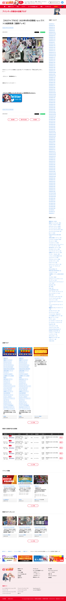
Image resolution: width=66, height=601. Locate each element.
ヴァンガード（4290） (53, 241)
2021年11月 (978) (52, 114)
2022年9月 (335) (52, 97)
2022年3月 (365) (52, 107)
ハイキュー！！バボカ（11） (54, 332)
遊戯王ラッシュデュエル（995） (55, 223)
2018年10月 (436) (52, 176)
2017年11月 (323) (52, 194)
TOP (5, 551)
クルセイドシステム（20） (54, 327)
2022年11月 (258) (52, 94)
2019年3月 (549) (52, 168)
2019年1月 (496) (52, 171)
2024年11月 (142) (52, 54)
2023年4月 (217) (52, 85)
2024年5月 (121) (52, 64)
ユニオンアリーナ (7, 381)
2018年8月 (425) (52, 179)
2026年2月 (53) (52, 28)
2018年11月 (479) (52, 174)
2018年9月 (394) (52, 178)
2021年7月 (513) (52, 121)
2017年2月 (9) (51, 209)
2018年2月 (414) (52, 189)
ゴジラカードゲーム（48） (54, 260)
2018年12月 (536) (52, 173)
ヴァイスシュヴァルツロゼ (8, 367)
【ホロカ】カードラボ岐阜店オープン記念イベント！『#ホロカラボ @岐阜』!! (25, 489)
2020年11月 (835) (52, 134)
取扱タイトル (11, 6)
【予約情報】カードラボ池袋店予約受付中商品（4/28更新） (25, 412)
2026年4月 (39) (52, 25)
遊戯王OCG (6, 358)
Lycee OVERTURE (7, 393)
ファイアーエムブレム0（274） (55, 298)
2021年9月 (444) (52, 117)
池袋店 (4, 416)
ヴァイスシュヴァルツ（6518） (55, 228)
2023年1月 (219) (52, 91)
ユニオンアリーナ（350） (54, 257)
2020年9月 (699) (52, 137)
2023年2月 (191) (52, 89)
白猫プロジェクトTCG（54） (54, 337)
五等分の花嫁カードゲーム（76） (55, 237)
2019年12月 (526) (52, 153)
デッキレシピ (48, 6)
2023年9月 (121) (52, 77)
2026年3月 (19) (52, 27)
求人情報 (50, 568)
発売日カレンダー (36, 577)
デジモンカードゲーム (7, 384)
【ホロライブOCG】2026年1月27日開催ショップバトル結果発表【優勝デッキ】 (41, 530)
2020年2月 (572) (52, 149)
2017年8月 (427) (52, 199)
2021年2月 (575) (52, 129)
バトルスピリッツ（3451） (54, 242)
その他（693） (52, 340)
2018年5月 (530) (52, 184)
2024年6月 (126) (52, 62)
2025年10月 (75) (52, 35)
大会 (18, 6)
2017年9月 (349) (52, 198)
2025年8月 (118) (52, 39)
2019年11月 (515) (52, 154)
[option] (9, 558)
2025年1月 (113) (52, 50)
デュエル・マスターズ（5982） (55, 224)
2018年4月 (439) (52, 186)
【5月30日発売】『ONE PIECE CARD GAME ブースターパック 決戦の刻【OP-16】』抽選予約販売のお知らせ (41, 363)
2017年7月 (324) (52, 201)
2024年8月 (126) (52, 59)
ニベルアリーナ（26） (53, 272)
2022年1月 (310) (52, 111)
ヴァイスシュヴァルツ (7, 363)
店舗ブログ (25, 551)
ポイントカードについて (53, 570)
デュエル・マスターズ (7, 389)
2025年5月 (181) (52, 44)
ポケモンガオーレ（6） (53, 335)
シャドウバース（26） (53, 334)
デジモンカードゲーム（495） (55, 259)
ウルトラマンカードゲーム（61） (55, 250)
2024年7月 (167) (52, 60)
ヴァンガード (6, 372)
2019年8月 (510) (52, 159)
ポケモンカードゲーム (7, 361)
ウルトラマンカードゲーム (8, 394)
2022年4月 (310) (52, 106)
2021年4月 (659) (52, 126)
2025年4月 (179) (52, 45)
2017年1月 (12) (52, 211)
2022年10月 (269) (52, 96)
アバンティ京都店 (38, 416)
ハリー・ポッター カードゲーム (9, 408)
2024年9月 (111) (52, 57)
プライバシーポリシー (52, 575)
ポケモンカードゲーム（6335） (55, 226)
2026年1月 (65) (52, 30)
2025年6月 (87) (52, 42)
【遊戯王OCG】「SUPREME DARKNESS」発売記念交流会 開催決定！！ (41, 490)
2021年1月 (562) (52, 131)
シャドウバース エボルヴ (8, 374)
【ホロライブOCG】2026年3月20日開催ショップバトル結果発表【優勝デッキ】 (9, 530)
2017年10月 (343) (52, 196)
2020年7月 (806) (52, 141)
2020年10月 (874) (52, 136)
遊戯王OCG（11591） (53, 221)
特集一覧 (50, 574)
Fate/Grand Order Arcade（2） (55, 329)
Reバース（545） (52, 233)
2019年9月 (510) (52, 158)
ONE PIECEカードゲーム (8, 379)
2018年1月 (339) (52, 191)
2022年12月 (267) (52, 92)
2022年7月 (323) (52, 101)
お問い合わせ (10, 598)
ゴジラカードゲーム (7, 401)
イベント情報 (20, 572)
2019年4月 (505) (52, 166)
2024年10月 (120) (52, 55)
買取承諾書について (37, 575)
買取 (41, 6)
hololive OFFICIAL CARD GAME (8, 27)
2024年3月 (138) (52, 67)
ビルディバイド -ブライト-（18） (55, 264)
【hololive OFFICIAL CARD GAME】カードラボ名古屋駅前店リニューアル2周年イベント (9, 490)
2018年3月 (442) (52, 188)
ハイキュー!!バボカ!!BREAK (8, 405)
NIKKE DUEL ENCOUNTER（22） (55, 270)
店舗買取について (36, 572)
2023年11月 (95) (52, 74)
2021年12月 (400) (52, 112)
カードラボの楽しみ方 (32, 6)
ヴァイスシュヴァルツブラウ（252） (56, 229)
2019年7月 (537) (52, 161)
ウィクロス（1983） (53, 277)
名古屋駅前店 (6, 499)
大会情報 (19, 570)
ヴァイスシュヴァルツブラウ (8, 365)
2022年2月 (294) (52, 109)
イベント (23, 6)
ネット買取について (37, 573)
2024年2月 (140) (52, 69)
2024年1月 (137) (52, 70)
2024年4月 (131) (52, 65)
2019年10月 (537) (52, 156)
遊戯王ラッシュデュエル (8, 360)
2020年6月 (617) (52, 142)
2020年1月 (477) (52, 151)
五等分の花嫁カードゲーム (8, 370)
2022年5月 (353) (52, 104)
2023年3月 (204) (52, 87)
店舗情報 (56, 6)
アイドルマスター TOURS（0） (55, 314)
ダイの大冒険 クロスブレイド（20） (56, 315)
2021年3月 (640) (52, 127)
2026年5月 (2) (51, 23)
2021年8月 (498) (52, 119)
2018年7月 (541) (52, 181)
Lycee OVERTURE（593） (54, 289)
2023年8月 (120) (52, 79)
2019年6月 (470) (52, 163)
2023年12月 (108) (52, 72)
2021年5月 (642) (52, 124)
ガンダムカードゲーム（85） (54, 249)
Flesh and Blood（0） (53, 269)
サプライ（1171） (52, 319)
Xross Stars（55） (52, 284)
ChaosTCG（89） (52, 324)
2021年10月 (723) (52, 116)
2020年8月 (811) (52, 139)
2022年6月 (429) (52, 102)
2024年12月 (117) (52, 52)
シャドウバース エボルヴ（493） (55, 239)
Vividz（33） (51, 288)
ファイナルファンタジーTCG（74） (56, 296)
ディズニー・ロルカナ (7, 396)
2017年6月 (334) (52, 203)
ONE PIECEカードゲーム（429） (55, 247)
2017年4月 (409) (52, 206)
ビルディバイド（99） (53, 262)
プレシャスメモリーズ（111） (55, 293)
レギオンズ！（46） (53, 339)
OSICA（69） (51, 294)
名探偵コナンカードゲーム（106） (55, 252)
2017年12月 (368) (52, 193)
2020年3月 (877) (52, 147)
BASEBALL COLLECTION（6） (55, 330)
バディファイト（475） (53, 299)
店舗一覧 (9, 551)
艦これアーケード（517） (54, 317)
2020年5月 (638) (52, 144)
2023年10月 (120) (52, 75)
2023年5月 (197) (52, 84)
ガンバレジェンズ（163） (54, 312)
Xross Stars (6, 407)
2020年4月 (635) (52, 146)
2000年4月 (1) (51, 213)
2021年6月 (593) (52, 122)
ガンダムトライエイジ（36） (54, 310)
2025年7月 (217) (52, 40)
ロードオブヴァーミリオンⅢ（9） (55, 322)
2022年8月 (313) (52, 99)
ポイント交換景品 (52, 572)
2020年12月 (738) (52, 132)
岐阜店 (20, 499)
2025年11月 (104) (52, 34)
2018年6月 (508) (52, 183)
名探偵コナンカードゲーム (8, 391)
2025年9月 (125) (52, 37)
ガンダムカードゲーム (7, 403)
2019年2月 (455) (52, 169)
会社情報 (4, 598)
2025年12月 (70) (52, 32)
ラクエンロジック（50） (53, 325)
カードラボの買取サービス (38, 570)
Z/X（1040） (51, 286)
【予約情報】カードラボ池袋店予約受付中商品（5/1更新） (9, 412)
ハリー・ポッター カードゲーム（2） (56, 291)
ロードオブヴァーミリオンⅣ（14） (56, 320)
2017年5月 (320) (52, 204)
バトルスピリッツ (7, 382)
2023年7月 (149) (52, 80)
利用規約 (50, 577)
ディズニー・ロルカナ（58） (54, 254)
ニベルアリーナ (11, 407)
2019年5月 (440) (52, 164)
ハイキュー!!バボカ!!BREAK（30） (55, 255)
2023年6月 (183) (52, 82)
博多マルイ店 (37, 499)
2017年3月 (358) (52, 208)
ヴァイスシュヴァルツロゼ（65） (55, 231)
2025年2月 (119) (52, 49)
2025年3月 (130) (52, 47)
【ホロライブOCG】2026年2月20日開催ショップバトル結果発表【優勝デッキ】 (25, 530)
